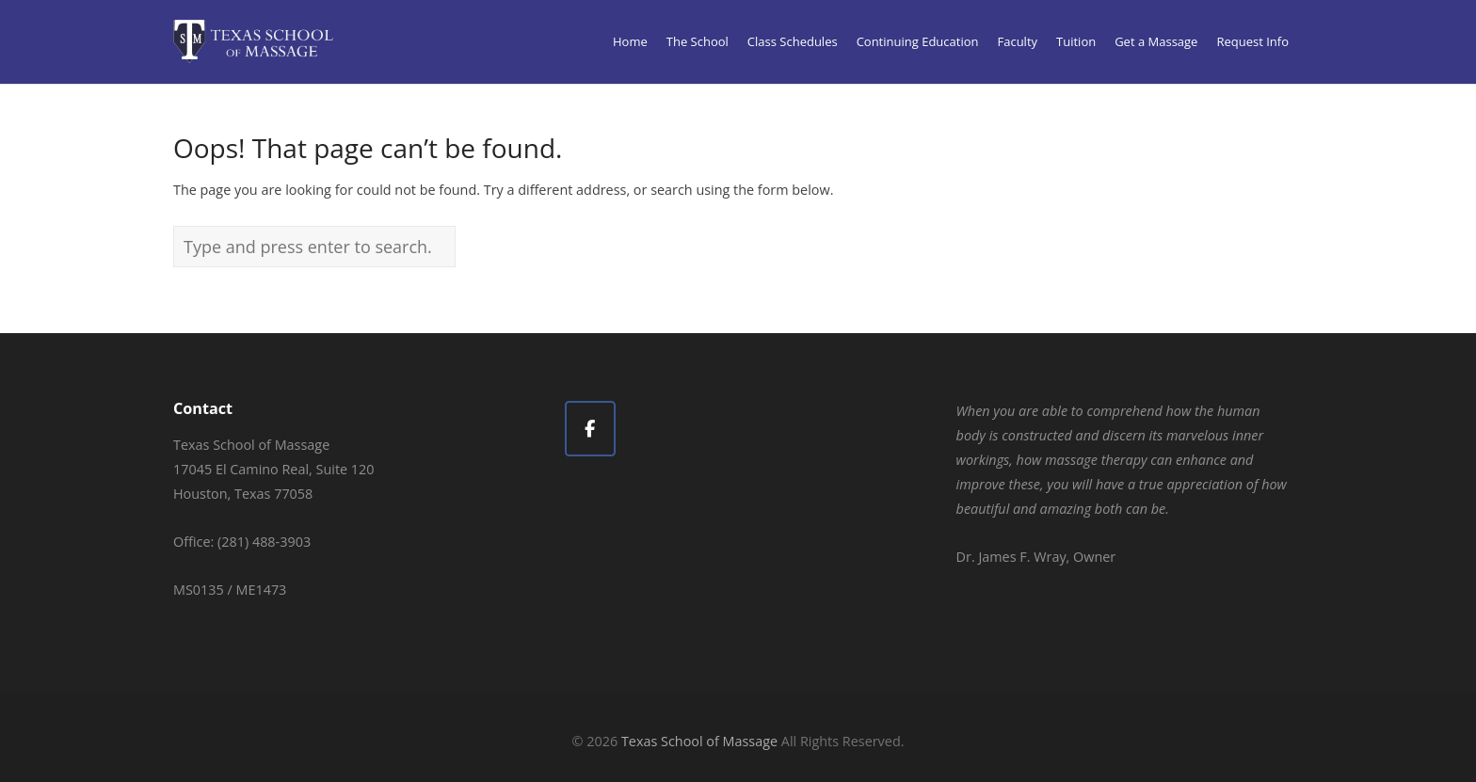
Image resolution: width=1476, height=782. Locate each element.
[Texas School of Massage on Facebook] (590, 428)
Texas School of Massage (699, 741)
